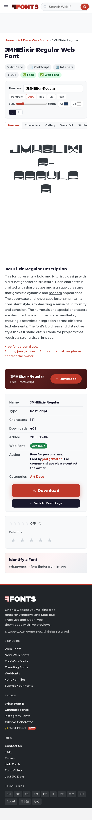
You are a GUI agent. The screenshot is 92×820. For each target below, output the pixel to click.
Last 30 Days (15, 776)
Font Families (15, 679)
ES (26, 794)
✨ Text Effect (20, 728)
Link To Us (12, 764)
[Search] (65, 7)
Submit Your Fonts (19, 685)
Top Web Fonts (16, 661)
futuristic (59, 276)
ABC (31, 96)
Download (66, 379)
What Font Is (15, 703)
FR (45, 794)
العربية (11, 801)
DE (18, 794)
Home (9, 40)
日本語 (25, 801)
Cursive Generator (19, 722)
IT (53, 794)
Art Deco (37, 477)
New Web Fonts (17, 655)
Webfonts (12, 673)
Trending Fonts (16, 667)
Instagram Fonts (17, 716)
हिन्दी (37, 801)
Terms (10, 758)
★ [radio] (13, 540)
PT (62, 794)
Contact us (13, 746)
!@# (61, 96)
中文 (71, 794)
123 (51, 96)
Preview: (15, 88)
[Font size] (31, 103)
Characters (32, 125)
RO (36, 794)
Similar (83, 125)
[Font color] (66, 104)
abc (41, 96)
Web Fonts (13, 649)
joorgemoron (27, 351)
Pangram (17, 96)
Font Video (13, 770)
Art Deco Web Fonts (33, 40)
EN (9, 794)
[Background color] (79, 104)
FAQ (8, 752)
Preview (13, 125)
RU (82, 794)
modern (55, 293)
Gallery (50, 125)
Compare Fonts (17, 710)
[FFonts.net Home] (25, 6)
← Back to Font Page (46, 503)
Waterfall (66, 125)
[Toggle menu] (6, 7)
